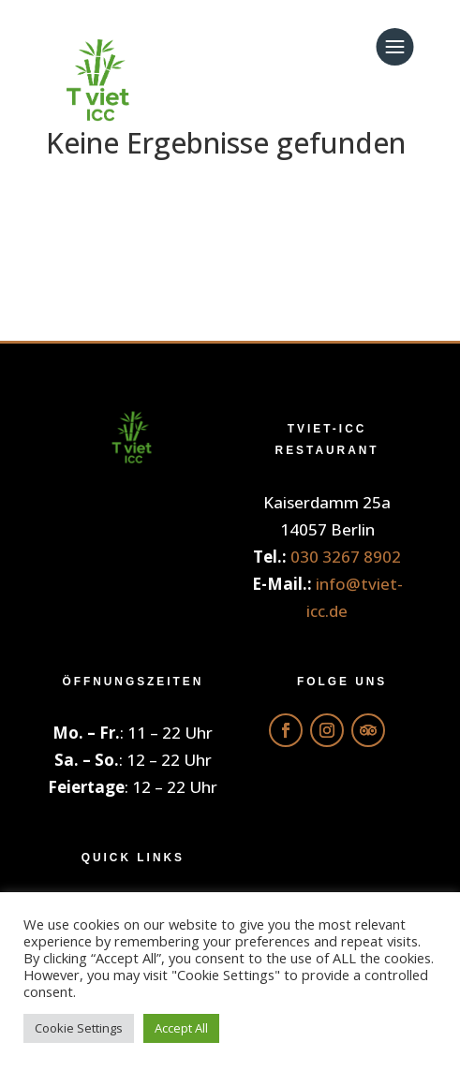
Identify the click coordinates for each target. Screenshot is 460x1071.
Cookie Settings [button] (79, 1028)
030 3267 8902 (345, 556)
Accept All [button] (181, 1028)
